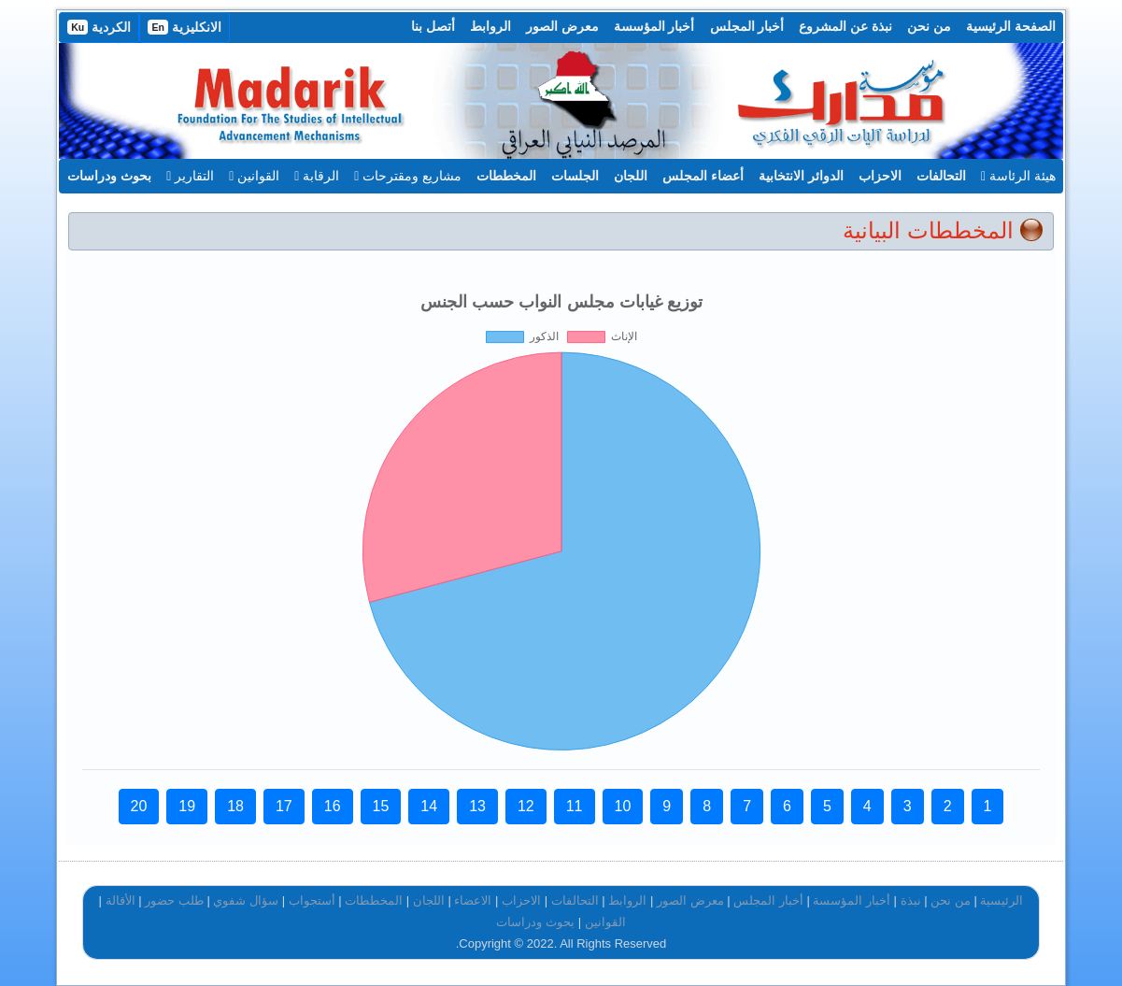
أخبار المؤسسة (654, 26)
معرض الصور (562, 26)
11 (574, 806)
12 (526, 806)
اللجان (630, 175)
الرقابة (316, 175)
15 (381, 806)
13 (477, 806)
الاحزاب (880, 175)
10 (623, 806)
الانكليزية (184, 27)
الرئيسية (1001, 900)
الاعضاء (472, 900)
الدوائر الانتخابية (801, 175)
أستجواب (312, 900)
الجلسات (575, 175)
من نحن (929, 26)
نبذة (911, 900)
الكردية (99, 27)
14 (428, 806)
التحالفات (941, 175)
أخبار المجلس (747, 26)
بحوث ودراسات (109, 175)
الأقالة (120, 900)
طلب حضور (174, 900)
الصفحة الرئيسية (1011, 26)
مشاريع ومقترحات (408, 175)
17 (284, 806)
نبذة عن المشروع (845, 26)
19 (186, 806)
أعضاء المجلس (703, 175)
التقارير (190, 175)
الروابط (490, 26)
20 (139, 806)
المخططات (506, 175)
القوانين (254, 175)
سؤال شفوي (245, 900)
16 (332, 806)
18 (235, 806)
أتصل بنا (433, 26)
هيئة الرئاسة (1018, 175)
